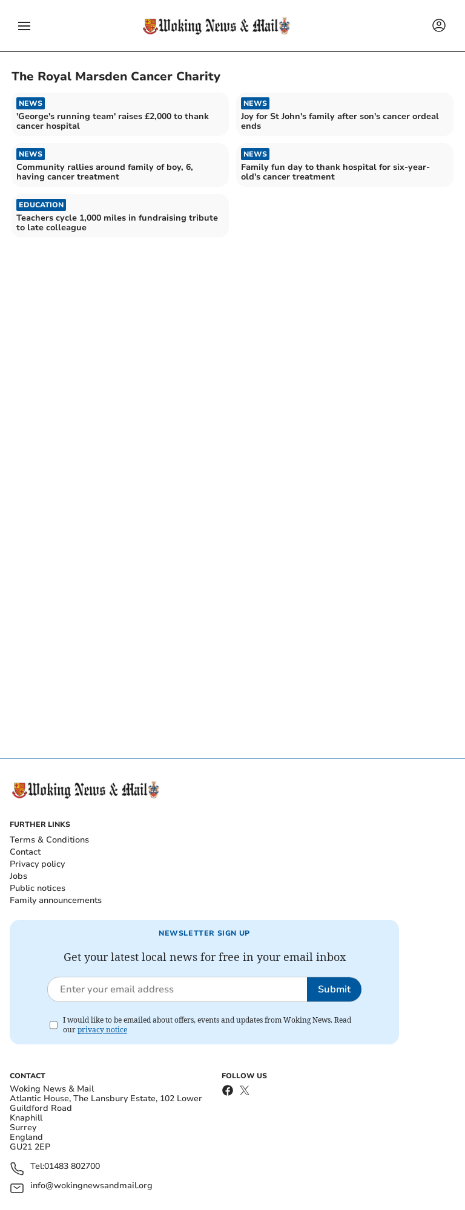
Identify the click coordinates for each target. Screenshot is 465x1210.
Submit (334, 989)
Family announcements (56, 900)
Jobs (18, 876)
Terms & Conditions (49, 840)
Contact (25, 852)
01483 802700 (72, 1167)
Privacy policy (37, 864)
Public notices (37, 888)
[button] (24, 25)
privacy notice (102, 1029)
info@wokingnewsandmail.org (91, 1186)
